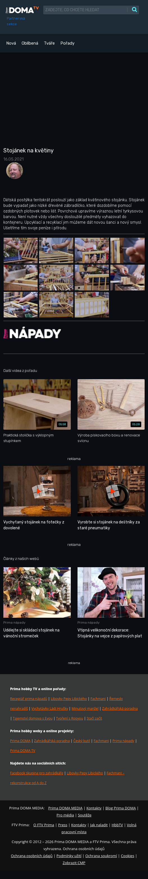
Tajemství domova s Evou (33, 718)
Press (62, 824)
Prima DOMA (20, 740)
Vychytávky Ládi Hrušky (49, 708)
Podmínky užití (68, 855)
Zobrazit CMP (74, 862)
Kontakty (94, 808)
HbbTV (117, 824)
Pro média (65, 815)
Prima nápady (123, 740)
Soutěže (84, 815)
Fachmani (98, 698)
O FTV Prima (43, 824)
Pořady (67, 43)
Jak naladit (99, 824)
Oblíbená (30, 43)
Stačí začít (94, 718)
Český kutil (81, 740)
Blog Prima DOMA (120, 808)
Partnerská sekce (16, 21)
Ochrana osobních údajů (32, 855)
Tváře (49, 43)
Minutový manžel (85, 708)
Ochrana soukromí (101, 855)
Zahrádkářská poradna (120, 708)
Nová (11, 43)
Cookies (127, 855)
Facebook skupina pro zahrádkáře (36, 773)
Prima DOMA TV (22, 750)
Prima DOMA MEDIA (65, 808)
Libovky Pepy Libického (69, 698)
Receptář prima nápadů (28, 698)
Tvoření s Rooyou (69, 718)
